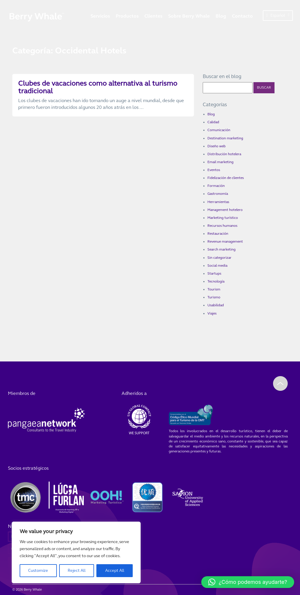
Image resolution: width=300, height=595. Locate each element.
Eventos (213, 170)
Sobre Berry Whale (189, 16)
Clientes (153, 16)
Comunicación (218, 130)
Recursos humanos (222, 226)
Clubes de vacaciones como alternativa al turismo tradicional (97, 87)
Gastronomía (217, 194)
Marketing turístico (222, 218)
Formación (216, 186)
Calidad (213, 122)
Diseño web (216, 146)
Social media (217, 265)
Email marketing (220, 162)
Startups (214, 273)
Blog (221, 16)
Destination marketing (225, 138)
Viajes (212, 313)
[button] (247, 582)
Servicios (100, 16)
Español (277, 15)
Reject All (77, 570)
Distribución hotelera (224, 154)
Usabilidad (215, 305)
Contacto (242, 16)
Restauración (217, 233)
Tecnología (215, 281)
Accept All (114, 570)
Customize (38, 570)
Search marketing (221, 249)
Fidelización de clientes (225, 178)
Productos (127, 16)
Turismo (213, 297)
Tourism (213, 289)
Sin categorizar (219, 258)
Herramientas (218, 202)
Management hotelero (225, 210)
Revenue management (225, 241)
